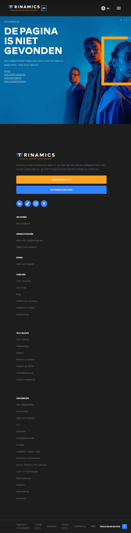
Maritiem (20, 485)
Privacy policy (65, 526)
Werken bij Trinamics (26, 301)
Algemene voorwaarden (23, 526)
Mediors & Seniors (25, 360)
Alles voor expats (25, 264)
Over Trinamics (23, 281)
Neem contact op (61, 179)
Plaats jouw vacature (26, 247)
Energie (20, 445)
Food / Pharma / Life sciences (31, 465)
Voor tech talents (12, 78)
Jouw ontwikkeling (25, 380)
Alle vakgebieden (25, 405)
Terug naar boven (113, 526)
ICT (17, 425)
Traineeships (22, 346)
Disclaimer (52, 526)
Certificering (79, 526)
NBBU (93, 526)
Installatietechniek (25, 438)
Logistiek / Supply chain (28, 452)
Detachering (22, 314)
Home (7, 71)
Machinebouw (23, 478)
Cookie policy (38, 526)
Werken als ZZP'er (25, 366)
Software (20, 431)
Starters (19, 353)
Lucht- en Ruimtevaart (27, 472)
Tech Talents (22, 340)
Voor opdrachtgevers (15, 81)
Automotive (22, 411)
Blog (18, 294)
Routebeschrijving (61, 189)
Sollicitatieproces (24, 373)
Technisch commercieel (28, 458)
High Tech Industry (25, 418)
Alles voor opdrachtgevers (29, 240)
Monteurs (21, 498)
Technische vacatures (14, 75)
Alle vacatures (23, 223)
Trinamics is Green (25, 308)
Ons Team (21, 288)
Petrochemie (22, 492)
